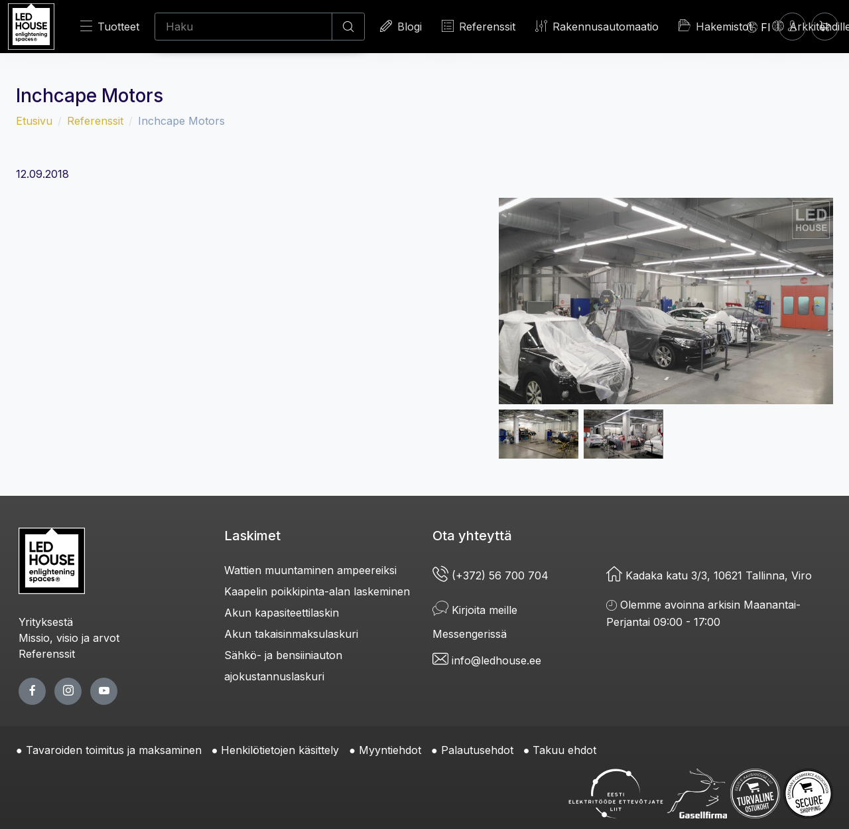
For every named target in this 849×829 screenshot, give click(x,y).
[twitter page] (68, 691)
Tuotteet (109, 26)
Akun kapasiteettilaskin (281, 612)
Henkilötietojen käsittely (280, 750)
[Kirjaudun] (792, 26)
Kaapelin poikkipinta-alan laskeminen (317, 591)
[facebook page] (32, 691)
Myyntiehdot (390, 750)
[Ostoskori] (824, 26)
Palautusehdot (477, 750)
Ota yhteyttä (472, 536)
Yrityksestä (46, 622)
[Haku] (243, 26)
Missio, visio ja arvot (69, 637)
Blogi (401, 26)
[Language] (759, 26)
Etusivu (34, 120)
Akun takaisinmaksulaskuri (291, 634)
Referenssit (478, 26)
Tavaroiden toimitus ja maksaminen (114, 750)
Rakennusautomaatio (597, 26)
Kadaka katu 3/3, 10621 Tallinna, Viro (709, 575)
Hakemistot (715, 26)
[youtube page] (103, 691)
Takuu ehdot (564, 750)
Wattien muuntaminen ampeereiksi (310, 570)
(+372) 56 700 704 (490, 575)
